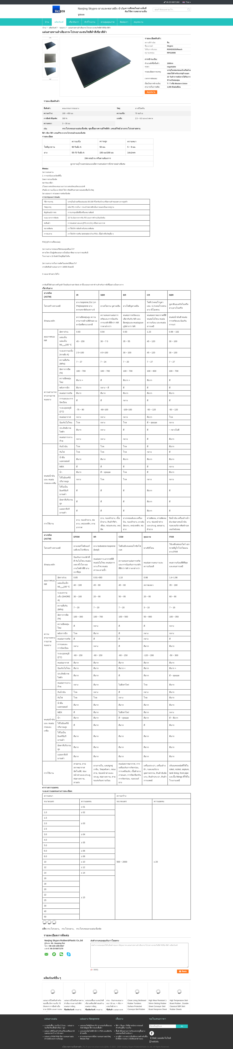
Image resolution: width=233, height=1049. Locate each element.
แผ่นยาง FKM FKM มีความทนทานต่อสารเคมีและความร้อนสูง (59, 1037)
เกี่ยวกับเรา (74, 22)
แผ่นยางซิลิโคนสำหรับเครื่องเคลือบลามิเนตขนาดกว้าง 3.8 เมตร (59, 1032)
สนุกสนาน (138, 22)
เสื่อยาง (119, 1019)
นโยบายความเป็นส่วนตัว (72, 1047)
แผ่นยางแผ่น (50, 1019)
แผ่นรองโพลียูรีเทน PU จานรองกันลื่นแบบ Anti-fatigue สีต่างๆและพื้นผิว (96, 1027)
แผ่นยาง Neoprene (89, 1019)
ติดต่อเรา (124, 22)
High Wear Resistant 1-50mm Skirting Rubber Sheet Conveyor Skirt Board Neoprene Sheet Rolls (158, 1006)
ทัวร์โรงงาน (89, 22)
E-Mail (153, 1038)
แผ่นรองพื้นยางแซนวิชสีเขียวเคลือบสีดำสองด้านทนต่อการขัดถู (94, 1003)
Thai (187, 2)
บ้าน (47, 22)
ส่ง (182, 1026)
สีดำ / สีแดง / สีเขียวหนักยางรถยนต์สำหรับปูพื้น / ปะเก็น (129, 1027)
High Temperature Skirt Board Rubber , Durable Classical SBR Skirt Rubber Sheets (179, 1004)
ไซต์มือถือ (154, 1042)
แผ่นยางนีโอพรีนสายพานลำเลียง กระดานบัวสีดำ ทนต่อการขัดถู (74, 1003)
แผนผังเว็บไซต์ (164, 1038)
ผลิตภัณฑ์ (59, 22)
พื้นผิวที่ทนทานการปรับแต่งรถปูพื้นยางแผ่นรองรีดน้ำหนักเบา (130, 1032)
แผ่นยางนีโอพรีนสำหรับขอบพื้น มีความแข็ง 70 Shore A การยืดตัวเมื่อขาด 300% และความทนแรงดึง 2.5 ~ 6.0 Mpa (52, 1006)
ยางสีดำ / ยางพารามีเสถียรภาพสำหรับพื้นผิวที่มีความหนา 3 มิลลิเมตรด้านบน (132, 1037)
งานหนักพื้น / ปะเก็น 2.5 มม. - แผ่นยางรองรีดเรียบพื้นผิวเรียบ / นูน (59, 1027)
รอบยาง (62, 28)
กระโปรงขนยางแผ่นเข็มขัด (88, 929)
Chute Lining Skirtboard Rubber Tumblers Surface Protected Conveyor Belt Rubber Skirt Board (136, 1006)
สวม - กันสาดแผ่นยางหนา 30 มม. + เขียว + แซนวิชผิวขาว (114, 1003)
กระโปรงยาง (53, 929)
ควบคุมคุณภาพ (107, 22)
